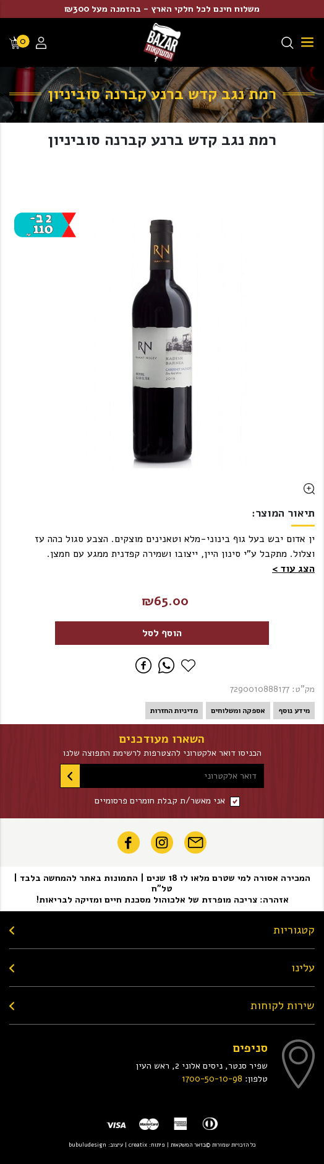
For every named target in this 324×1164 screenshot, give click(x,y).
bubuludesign (87, 1144)
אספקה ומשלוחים (238, 710)
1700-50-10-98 (212, 1078)
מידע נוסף (294, 710)
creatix (138, 1144)
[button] (293, 568)
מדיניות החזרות (174, 710)
